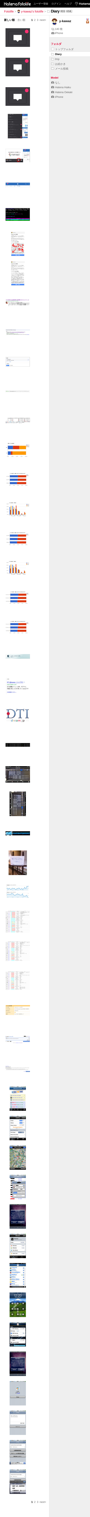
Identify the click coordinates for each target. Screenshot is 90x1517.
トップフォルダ (62, 49)
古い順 (21, 19)
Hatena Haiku (61, 87)
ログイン (56, 3)
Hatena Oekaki (61, 92)
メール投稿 (59, 68)
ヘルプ (68, 3)
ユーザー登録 (40, 3)
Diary (56, 54)
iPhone (57, 33)
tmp (55, 59)
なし (55, 82)
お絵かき (58, 63)
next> (43, 19)
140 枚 (57, 28)
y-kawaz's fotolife (30, 11)
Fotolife (9, 11)
